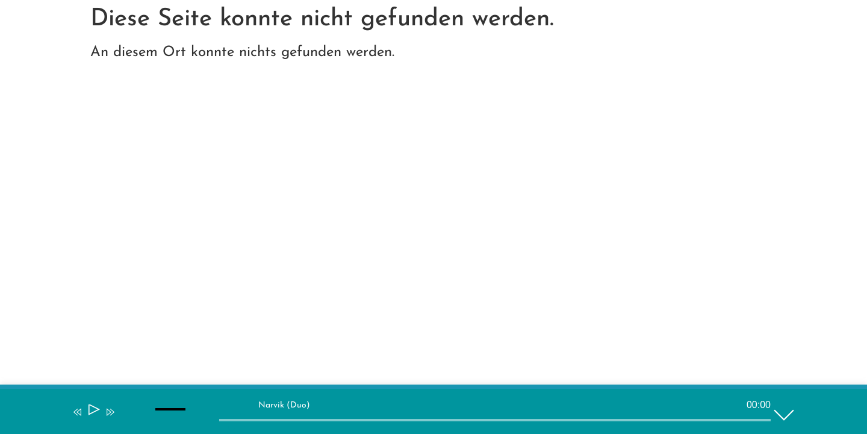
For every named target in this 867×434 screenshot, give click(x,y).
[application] (424, 414)
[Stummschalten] (128, 420)
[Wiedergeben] (93, 412)
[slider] (495, 420)
